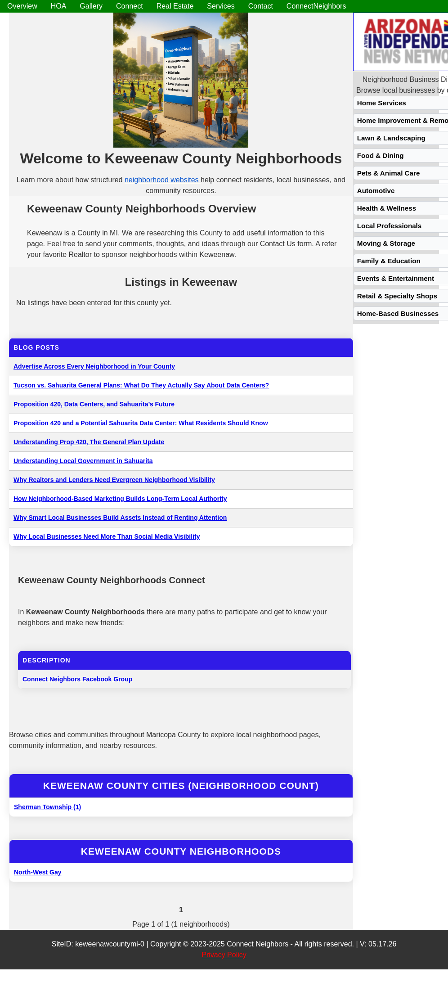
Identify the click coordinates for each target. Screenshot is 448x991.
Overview (22, 6)
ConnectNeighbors (316, 6)
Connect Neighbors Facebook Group (77, 679)
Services (220, 6)
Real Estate (175, 6)
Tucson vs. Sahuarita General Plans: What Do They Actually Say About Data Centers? (141, 385)
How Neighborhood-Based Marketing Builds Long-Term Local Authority (120, 498)
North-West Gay (38, 872)
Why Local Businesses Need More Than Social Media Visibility (106, 536)
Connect (129, 6)
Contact (260, 6)
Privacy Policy (224, 955)
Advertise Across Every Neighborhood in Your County (94, 366)
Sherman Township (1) (47, 807)
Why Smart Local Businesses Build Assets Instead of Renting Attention (120, 517)
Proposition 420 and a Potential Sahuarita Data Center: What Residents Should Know (140, 423)
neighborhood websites (163, 180)
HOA (59, 6)
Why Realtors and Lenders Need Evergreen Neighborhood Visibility (114, 479)
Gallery (91, 6)
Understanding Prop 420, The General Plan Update (88, 442)
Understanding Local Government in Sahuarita (83, 460)
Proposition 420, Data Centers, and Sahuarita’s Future (94, 404)
